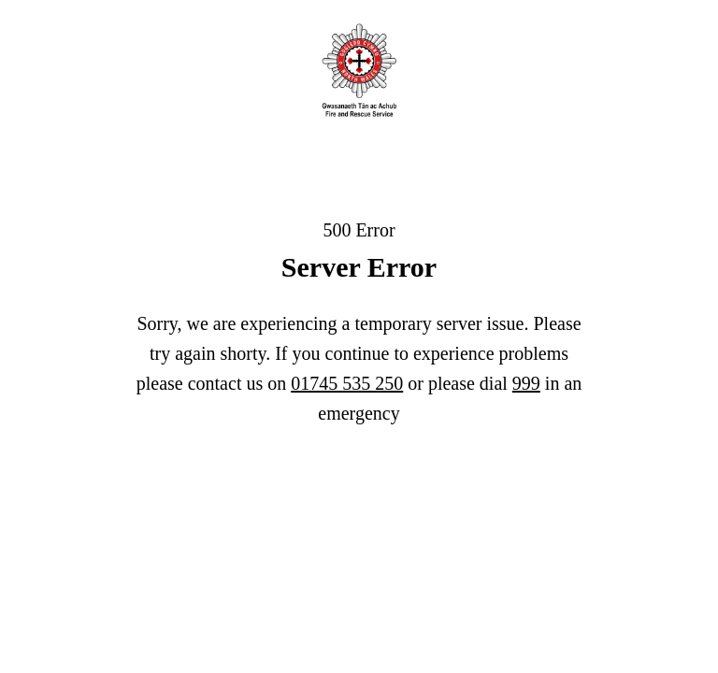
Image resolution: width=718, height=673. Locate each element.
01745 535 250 (347, 383)
